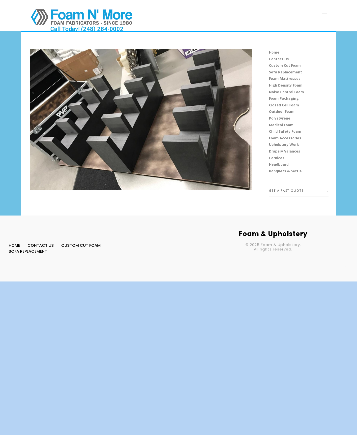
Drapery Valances (284, 151)
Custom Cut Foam (285, 65)
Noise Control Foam (286, 92)
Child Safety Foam (285, 131)
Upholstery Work (284, 144)
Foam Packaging (284, 98)
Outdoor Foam (282, 111)
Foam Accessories (285, 138)
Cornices (276, 157)
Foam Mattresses (284, 78)
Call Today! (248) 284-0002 (86, 29)
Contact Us (279, 59)
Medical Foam (281, 125)
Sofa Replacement (285, 72)
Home (274, 52)
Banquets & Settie (285, 171)
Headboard (279, 164)
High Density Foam (285, 85)
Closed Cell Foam (284, 105)
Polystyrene (279, 118)
